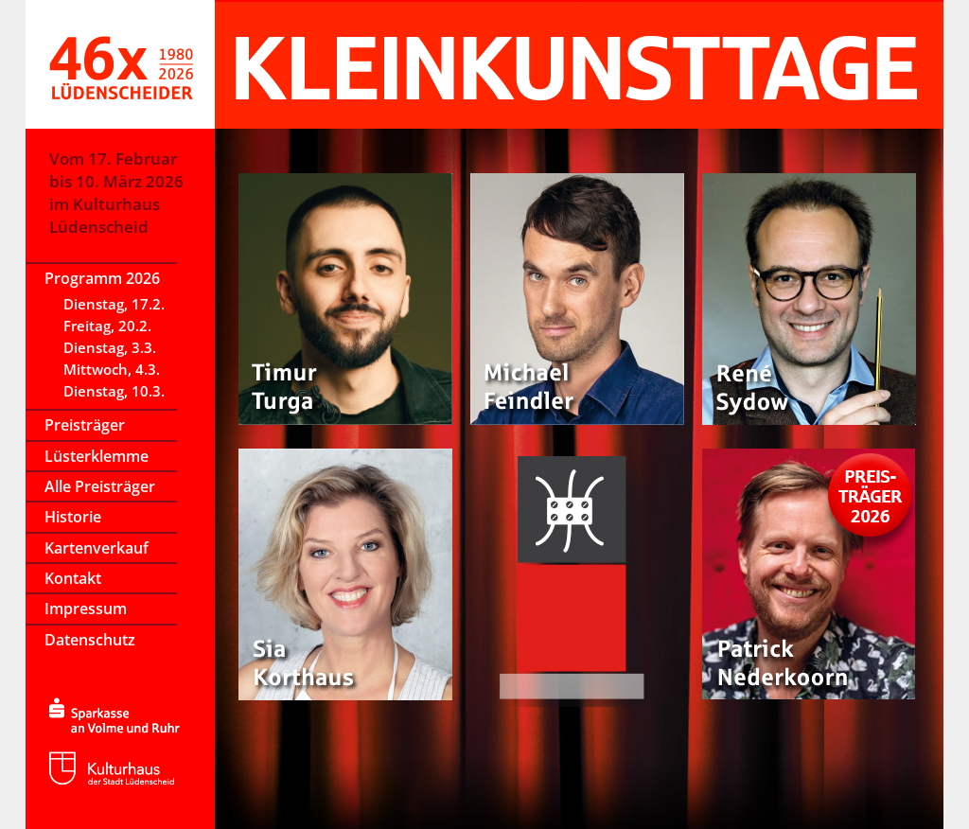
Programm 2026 (102, 278)
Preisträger (84, 424)
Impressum (85, 608)
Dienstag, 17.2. (114, 303)
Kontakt (72, 578)
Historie (72, 516)
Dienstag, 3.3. (109, 347)
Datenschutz (89, 639)
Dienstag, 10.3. (114, 390)
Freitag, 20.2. (107, 325)
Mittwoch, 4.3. (111, 369)
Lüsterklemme (96, 456)
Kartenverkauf (96, 548)
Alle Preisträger (99, 486)
